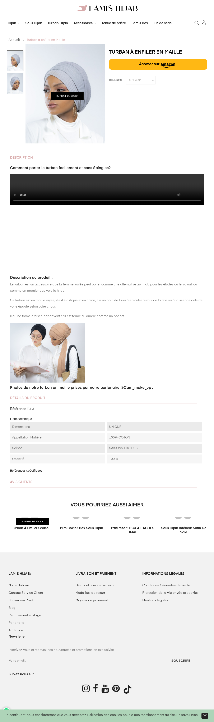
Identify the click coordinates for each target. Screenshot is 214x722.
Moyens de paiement (91, 600)
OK (205, 715)
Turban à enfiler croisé (30, 528)
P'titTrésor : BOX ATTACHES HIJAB (132, 530)
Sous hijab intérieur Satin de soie (183, 530)
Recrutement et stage (25, 615)
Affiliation (16, 630)
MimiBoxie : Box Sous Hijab (81, 528)
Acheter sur (157, 65)
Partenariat (17, 622)
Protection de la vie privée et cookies (170, 592)
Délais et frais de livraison (95, 585)
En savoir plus (187, 715)
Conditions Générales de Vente (166, 585)
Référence (18, 409)
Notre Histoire (19, 585)
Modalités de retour (90, 592)
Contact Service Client (26, 592)
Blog (12, 607)
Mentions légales (155, 600)
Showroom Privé (21, 600)
